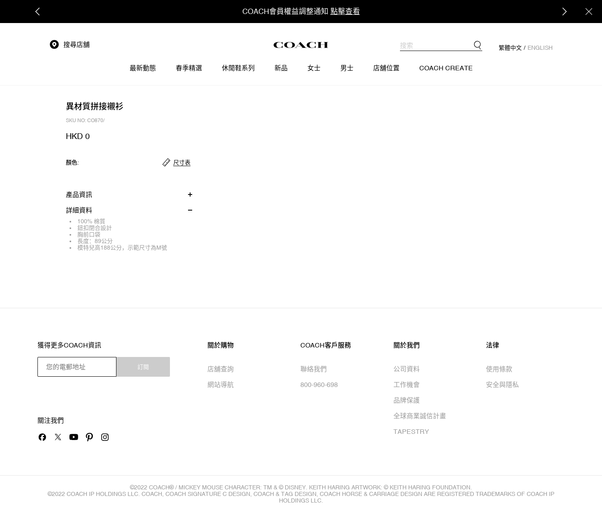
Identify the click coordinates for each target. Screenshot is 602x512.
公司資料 (406, 369)
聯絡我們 (313, 369)
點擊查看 (345, 11)
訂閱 (143, 367)
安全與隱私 (502, 384)
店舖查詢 (220, 369)
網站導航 (220, 384)
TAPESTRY (411, 431)
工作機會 (406, 384)
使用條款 (499, 369)
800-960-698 (319, 384)
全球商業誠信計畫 (419, 415)
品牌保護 (406, 400)
